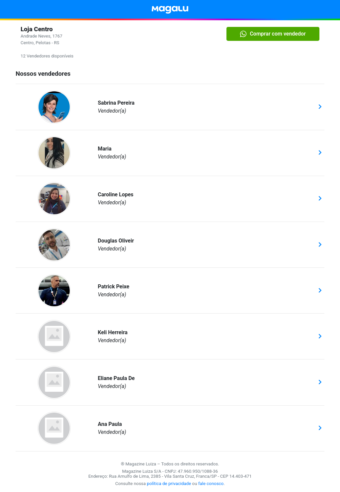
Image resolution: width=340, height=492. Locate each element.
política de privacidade (169, 483)
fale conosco (211, 483)
